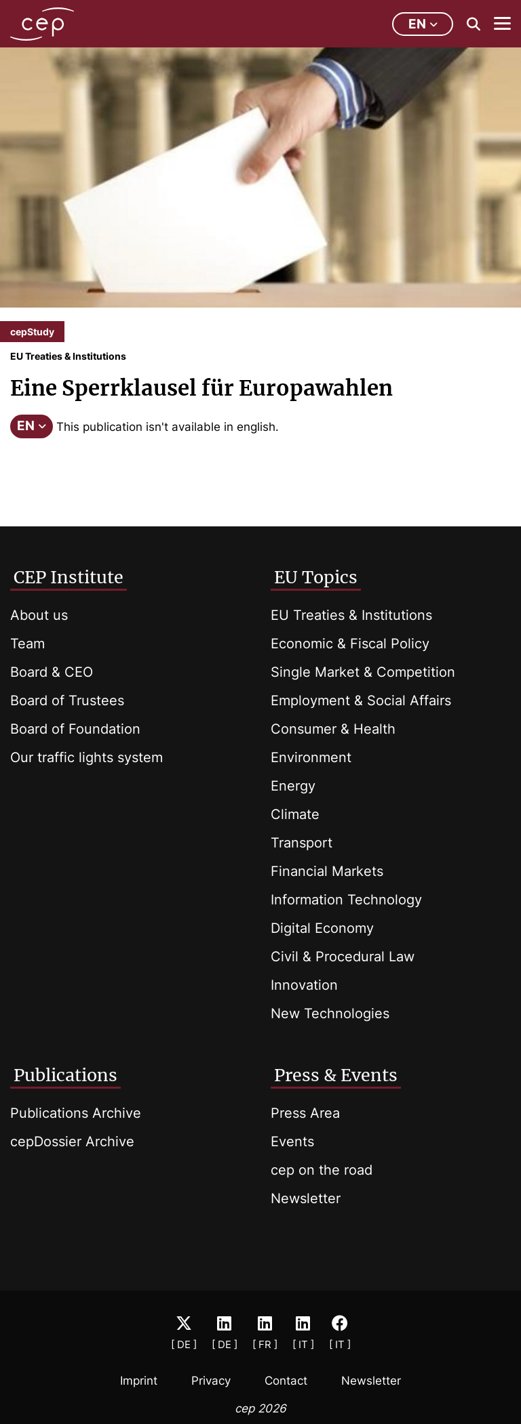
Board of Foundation (75, 729)
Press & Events (336, 1075)
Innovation (304, 985)
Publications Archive (75, 1113)
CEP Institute (68, 577)
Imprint (138, 1380)
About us (39, 615)
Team (27, 643)
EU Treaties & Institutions (351, 615)
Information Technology (346, 900)
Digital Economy (322, 928)
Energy (293, 786)
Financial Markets (327, 871)
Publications (65, 1075)
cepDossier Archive (72, 1141)
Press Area (305, 1113)
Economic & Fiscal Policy (350, 643)
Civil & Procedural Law (342, 956)
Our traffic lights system (86, 757)
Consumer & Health (333, 729)
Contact (286, 1380)
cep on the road (321, 1170)
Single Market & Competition (363, 672)
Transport (301, 843)
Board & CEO (51, 672)
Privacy (211, 1380)
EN (31, 426)
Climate (295, 814)
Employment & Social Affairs (361, 700)
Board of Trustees (67, 700)
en (423, 24)
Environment (311, 757)
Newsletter (306, 1198)
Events (292, 1141)
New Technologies (330, 1013)
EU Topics (316, 577)
